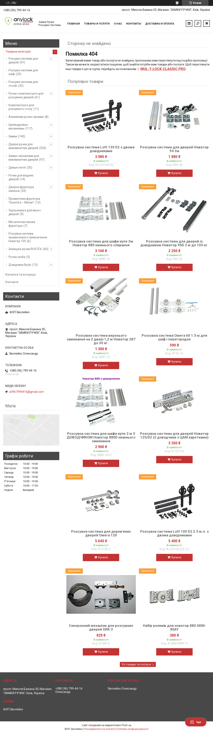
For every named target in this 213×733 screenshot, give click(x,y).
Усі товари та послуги (136, 664)
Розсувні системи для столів (23, 83)
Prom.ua (126, 725)
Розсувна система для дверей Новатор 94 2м (174, 149)
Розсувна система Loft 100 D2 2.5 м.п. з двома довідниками (174, 533)
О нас (118, 23)
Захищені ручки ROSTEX (25, 249)
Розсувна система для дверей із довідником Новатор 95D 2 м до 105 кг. (174, 243)
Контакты (133, 23)
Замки (13, 136)
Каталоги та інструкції (20, 274)
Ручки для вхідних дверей (21, 177)
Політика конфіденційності (133, 729)
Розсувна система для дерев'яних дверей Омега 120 (101, 533)
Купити (103, 173)
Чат (195, 722)
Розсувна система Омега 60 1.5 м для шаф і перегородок (174, 337)
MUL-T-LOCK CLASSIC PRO (163, 69)
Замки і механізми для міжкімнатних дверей (24, 157)
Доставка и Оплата (159, 23)
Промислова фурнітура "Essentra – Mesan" (24, 200)
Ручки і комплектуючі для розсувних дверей (26, 95)
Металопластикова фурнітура (22, 223)
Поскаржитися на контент (99, 729)
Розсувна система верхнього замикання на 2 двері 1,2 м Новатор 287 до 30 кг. (101, 339)
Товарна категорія (18, 51)
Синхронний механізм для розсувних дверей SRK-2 (101, 627)
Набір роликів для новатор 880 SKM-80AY (174, 627)
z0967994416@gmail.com (26, 391)
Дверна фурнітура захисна (21, 188)
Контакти (11, 282)
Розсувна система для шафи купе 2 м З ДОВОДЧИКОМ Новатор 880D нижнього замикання (101, 437)
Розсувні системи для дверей (23, 60)
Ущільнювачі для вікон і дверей (25, 212)
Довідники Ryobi (20, 264)
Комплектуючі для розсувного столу (21, 107)
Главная (73, 23)
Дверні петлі (17, 167)
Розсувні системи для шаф (23, 72)
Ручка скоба (17, 257)
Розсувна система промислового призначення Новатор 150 (28, 237)
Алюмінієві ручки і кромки (26, 116)
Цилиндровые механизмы (18, 126)
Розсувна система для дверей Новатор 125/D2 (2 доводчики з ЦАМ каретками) (174, 435)
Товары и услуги (97, 23)
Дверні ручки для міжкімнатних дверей (23, 146)
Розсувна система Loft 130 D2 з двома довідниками (101, 149)
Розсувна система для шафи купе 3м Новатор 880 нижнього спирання (101, 243)
